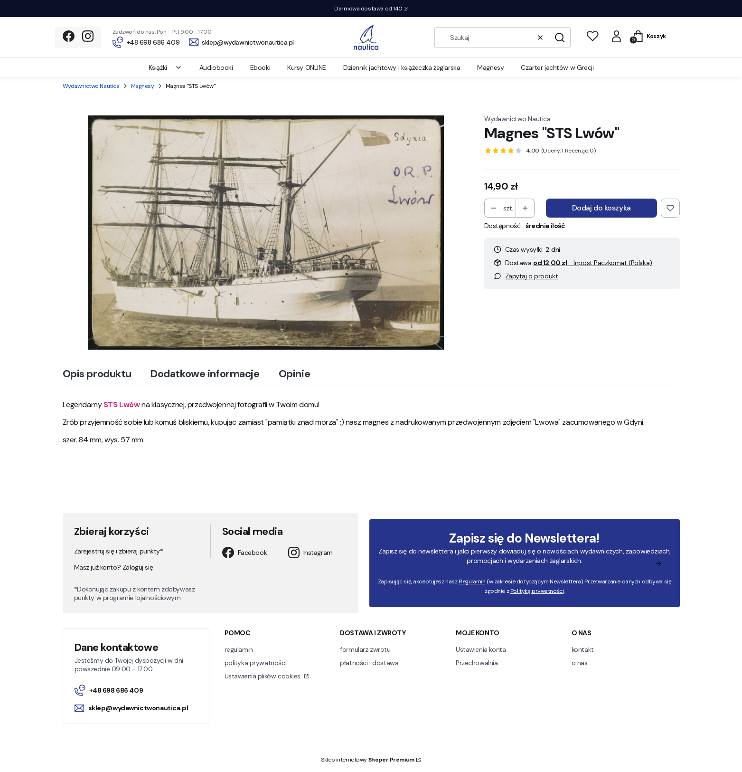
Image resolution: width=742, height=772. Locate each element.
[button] (559, 37)
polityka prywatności (256, 662)
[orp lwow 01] (266, 232)
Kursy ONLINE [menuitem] (306, 67)
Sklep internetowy (367, 759)
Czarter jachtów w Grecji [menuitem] (557, 67)
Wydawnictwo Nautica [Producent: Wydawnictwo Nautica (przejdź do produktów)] (517, 118)
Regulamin (472, 581)
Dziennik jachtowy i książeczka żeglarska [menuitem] (401, 67)
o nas (580, 662)
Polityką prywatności (537, 591)
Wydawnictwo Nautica (91, 86)
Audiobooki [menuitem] (216, 67)
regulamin (239, 649)
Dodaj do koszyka (601, 208)
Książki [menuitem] (165, 67)
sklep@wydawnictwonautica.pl (131, 708)
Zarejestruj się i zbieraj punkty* (118, 551)
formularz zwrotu (365, 649)
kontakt (583, 649)
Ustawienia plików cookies (263, 676)
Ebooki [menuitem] (260, 67)
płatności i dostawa (369, 662)
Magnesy (142, 86)
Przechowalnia (477, 662)
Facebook (244, 552)
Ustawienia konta (481, 649)
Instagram (310, 552)
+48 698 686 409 (109, 690)
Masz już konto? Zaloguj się (113, 567)
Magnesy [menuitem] (490, 67)
